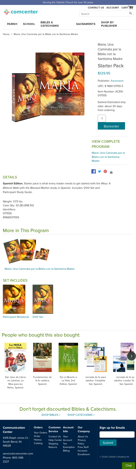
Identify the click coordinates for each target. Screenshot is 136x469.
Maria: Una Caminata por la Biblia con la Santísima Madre (46, 34)
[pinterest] (105, 171)
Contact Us (96, 7)
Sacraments (85, 24)
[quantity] (102, 118)
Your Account (67, 438)
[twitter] (99, 171)
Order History (38, 437)
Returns (53, 447)
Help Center (55, 440)
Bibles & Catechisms (50, 24)
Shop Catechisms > (81, 415)
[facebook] (93, 171)
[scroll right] (131, 356)
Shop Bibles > (50, 415)
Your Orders (40, 432)
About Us (83, 436)
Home (6, 34)
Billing (66, 450)
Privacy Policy (82, 441)
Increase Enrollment (84, 452)
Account (112, 7)
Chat (129, 465)
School (29, 24)
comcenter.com (20, 11)
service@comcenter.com (18, 453)
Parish (12, 24)
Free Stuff (83, 447)
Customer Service (55, 429)
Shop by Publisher (109, 24)
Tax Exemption (69, 445)
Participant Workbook (16, 317)
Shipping (53, 443)
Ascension (117, 81)
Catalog (38, 443)
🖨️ (111, 172)
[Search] (106, 14)
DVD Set (38, 317)
